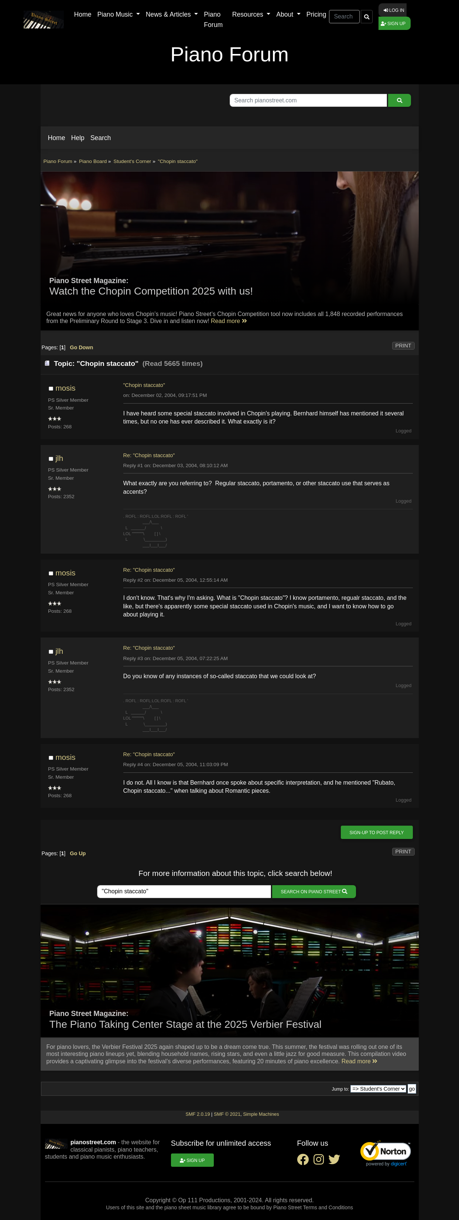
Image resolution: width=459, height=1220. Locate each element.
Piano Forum (213, 19)
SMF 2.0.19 (197, 1114)
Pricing (316, 14)
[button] (56, 138)
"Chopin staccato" (144, 385)
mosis (65, 388)
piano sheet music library (193, 1207)
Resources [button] (248, 14)
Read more (229, 321)
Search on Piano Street (314, 891)
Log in (394, 10)
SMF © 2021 (227, 1114)
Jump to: (340, 1089)
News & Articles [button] (169, 14)
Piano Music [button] (115, 14)
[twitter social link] (335, 1162)
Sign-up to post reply (377, 832)
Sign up (393, 23)
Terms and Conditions (328, 1207)
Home (83, 14)
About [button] (285, 14)
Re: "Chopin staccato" (149, 455)
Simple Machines (261, 1114)
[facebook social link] (305, 1162)
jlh (59, 458)
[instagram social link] (321, 1162)
